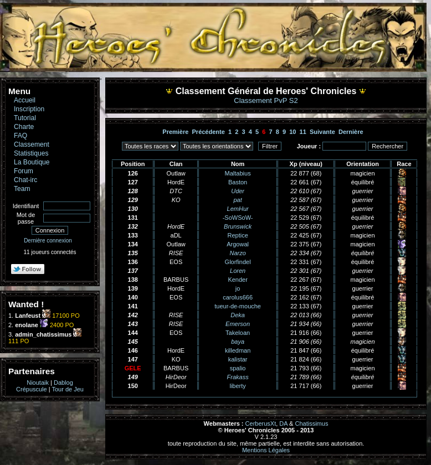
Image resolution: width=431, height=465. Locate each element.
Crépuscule (31, 389)
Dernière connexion (48, 240)
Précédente (208, 131)
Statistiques (31, 153)
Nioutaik (38, 382)
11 (303, 131)
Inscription (29, 109)
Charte (24, 127)
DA (283, 423)
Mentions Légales (266, 450)
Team (22, 189)
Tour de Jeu (67, 389)
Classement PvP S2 (265, 100)
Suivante (322, 131)
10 (292, 131)
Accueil (24, 100)
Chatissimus (312, 423)
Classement (31, 144)
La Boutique (32, 162)
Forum (23, 171)
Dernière (350, 131)
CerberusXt (260, 423)
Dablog (63, 382)
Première (175, 131)
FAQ (20, 136)
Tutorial (25, 118)
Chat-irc (25, 180)
